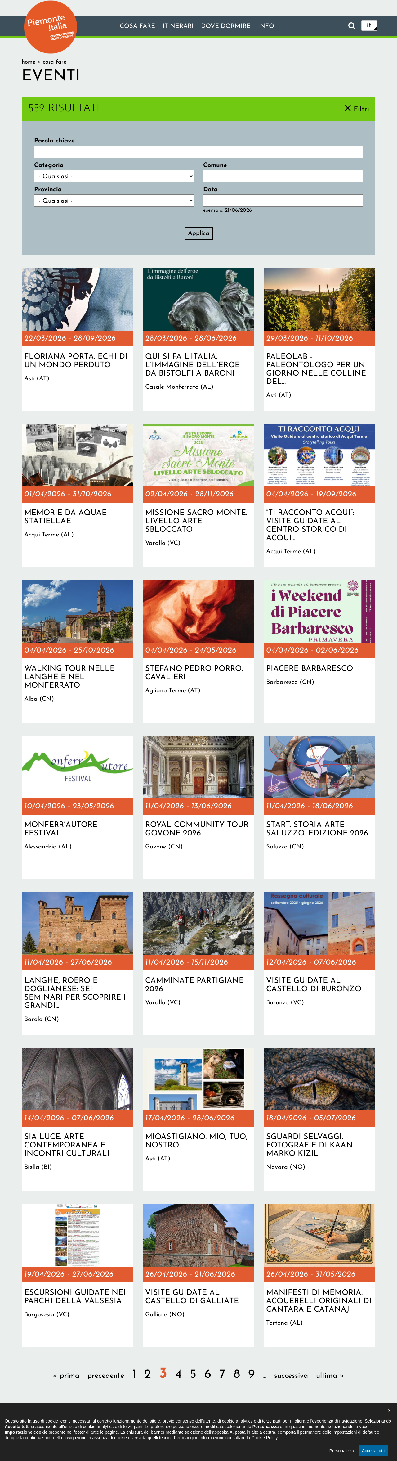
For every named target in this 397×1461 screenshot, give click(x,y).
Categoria (49, 165)
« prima (66, 1376)
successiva (291, 1376)
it (369, 25)
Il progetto (109, 1422)
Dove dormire (226, 26)
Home (28, 62)
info (266, 26)
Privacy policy (224, 1422)
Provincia (48, 190)
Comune (215, 165)
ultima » (330, 1376)
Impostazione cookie (274, 1422)
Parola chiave (54, 141)
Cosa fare (137, 26)
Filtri (361, 109)
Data (210, 190)
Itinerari (178, 26)
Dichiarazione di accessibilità (164, 1422)
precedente (105, 1376)
